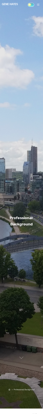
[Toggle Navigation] (38, 4)
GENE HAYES (10, 4)
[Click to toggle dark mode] (31, 4)
